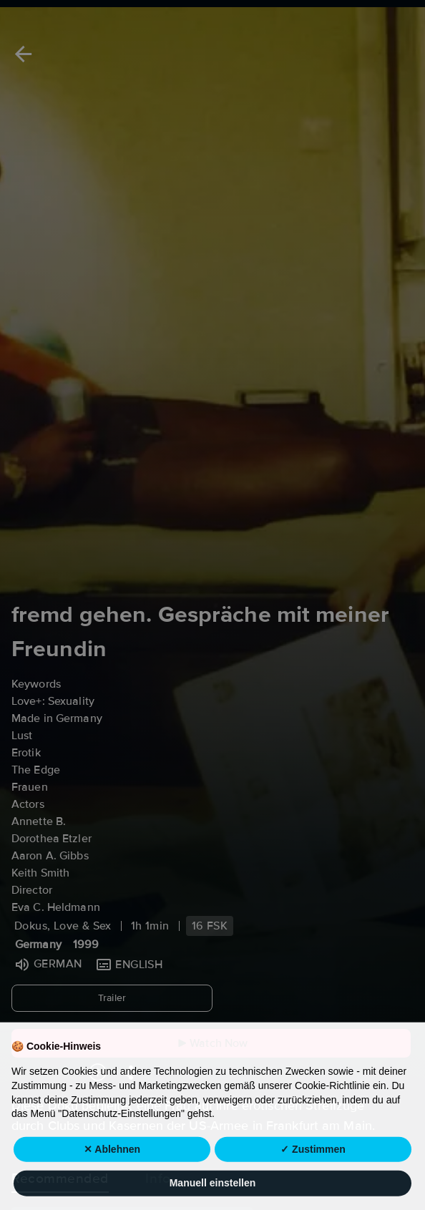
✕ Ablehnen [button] (112, 1180)
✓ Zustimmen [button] (313, 1180)
